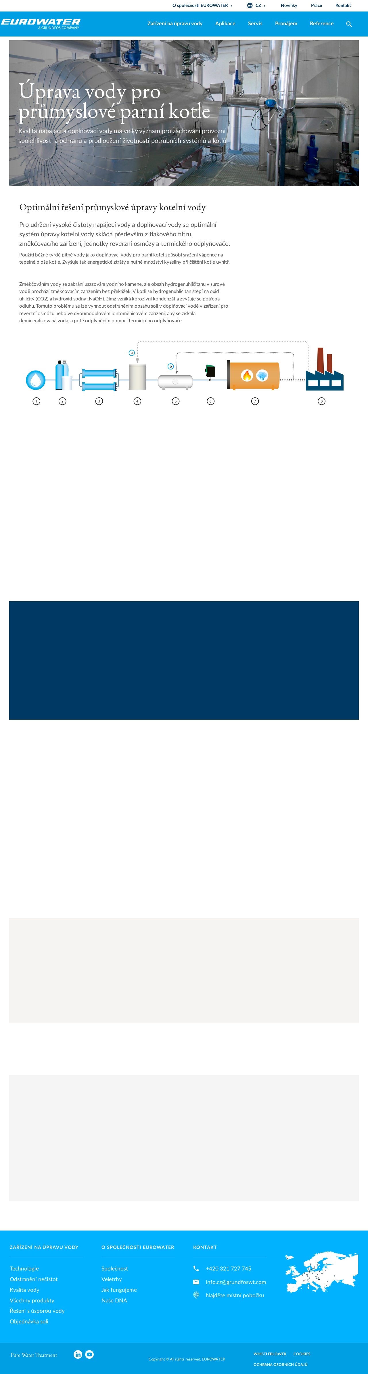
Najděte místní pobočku (235, 1295)
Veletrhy (111, 1279)
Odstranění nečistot (34, 1279)
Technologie (24, 1269)
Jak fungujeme (119, 1290)
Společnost (114, 1269)
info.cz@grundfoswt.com (236, 1282)
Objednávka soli (29, 1322)
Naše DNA (114, 1301)
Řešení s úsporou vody (37, 1311)
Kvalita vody (24, 1290)
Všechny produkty (32, 1301)
